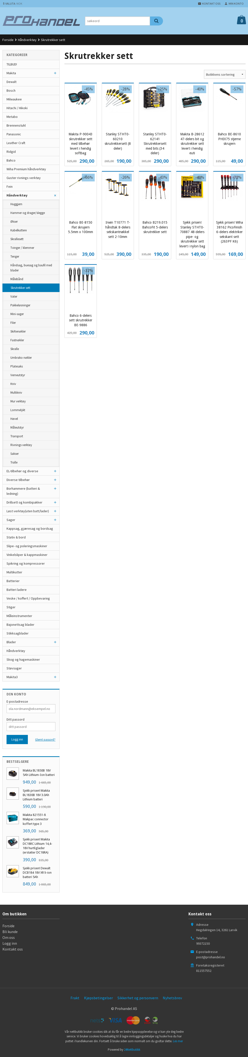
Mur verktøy (18, 401)
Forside (8, 40)
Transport (16, 436)
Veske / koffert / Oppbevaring (28, 598)
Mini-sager (17, 314)
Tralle (13, 462)
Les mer (178, 1041)
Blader (11, 642)
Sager (11, 520)
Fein (10, 186)
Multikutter (14, 572)
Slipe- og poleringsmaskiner (27, 546)
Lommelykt (17, 410)
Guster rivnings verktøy (24, 178)
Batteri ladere (17, 589)
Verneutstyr (17, 375)
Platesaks (16, 366)
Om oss (8, 937)
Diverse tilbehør (18, 480)
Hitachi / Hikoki (17, 108)
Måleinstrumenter (19, 616)
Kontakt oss (12, 949)
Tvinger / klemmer (22, 248)
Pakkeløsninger (20, 305)
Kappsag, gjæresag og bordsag (30, 528)
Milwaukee (14, 99)
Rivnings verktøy (21, 445)
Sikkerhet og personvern (137, 997)
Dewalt (11, 82)
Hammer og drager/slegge (27, 213)
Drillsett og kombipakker (24, 502)
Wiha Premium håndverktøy (26, 169)
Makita (11, 73)
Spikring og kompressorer (26, 563)
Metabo (12, 116)
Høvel (14, 419)
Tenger (14, 256)
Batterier (13, 581)
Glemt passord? (45, 740)
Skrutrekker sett (20, 288)
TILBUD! (12, 64)
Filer (13, 323)
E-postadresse (17, 701)
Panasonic (14, 134)
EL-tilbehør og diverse (22, 471)
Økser (14, 222)
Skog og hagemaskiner (23, 659)
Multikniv (16, 392)
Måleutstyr (17, 427)
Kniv (13, 384)
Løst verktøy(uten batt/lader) (28, 511)
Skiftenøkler (18, 331)
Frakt (74, 997)
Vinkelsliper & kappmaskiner (27, 555)
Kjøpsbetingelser (98, 997)
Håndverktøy (17, 195)
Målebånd (16, 279)
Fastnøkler (17, 340)
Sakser (14, 454)
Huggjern (16, 204)
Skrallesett (16, 239)
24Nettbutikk (132, 1050)
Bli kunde (10, 931)
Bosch (11, 90)
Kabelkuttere (18, 230)
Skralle (14, 349)
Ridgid (11, 151)
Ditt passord (15, 719)
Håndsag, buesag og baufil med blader (31, 267)
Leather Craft (16, 143)
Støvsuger (14, 668)
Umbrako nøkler (21, 358)
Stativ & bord (16, 537)
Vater (13, 296)
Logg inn (9, 943)
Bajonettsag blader (20, 624)
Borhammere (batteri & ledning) (23, 491)
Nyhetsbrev (172, 997)
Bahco (11, 160)
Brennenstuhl (16, 125)
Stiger (11, 607)
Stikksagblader (18, 633)
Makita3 (12, 677)
